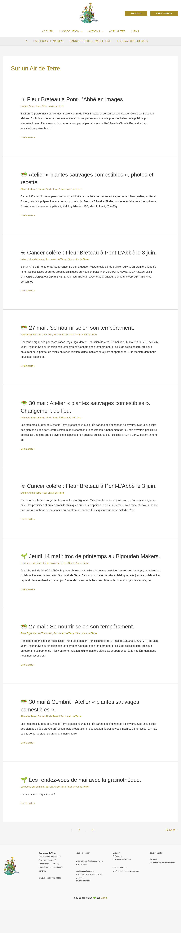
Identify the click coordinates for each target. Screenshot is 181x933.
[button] (136, 13)
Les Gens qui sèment (33, 586)
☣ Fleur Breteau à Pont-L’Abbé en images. (77, 99)
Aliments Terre (29, 189)
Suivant (171, 853)
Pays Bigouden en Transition (37, 342)
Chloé (104, 920)
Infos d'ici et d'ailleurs (33, 267)
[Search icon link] (27, 41)
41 (92, 853)
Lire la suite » (28, 137)
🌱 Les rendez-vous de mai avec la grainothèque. (86, 802)
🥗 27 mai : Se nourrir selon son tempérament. (82, 335)
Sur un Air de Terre (32, 106)
